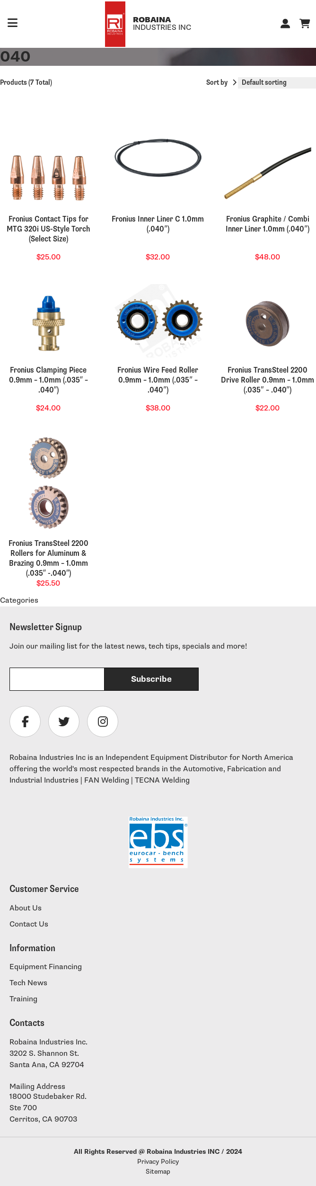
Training (23, 999)
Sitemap (158, 1171)
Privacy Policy (158, 1161)
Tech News (28, 983)
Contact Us (28, 924)
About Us (25, 908)
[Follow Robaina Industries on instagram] (102, 721)
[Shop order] (277, 83)
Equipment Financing (45, 967)
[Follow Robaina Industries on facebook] (25, 721)
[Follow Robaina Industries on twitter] (63, 721)
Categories (19, 601)
